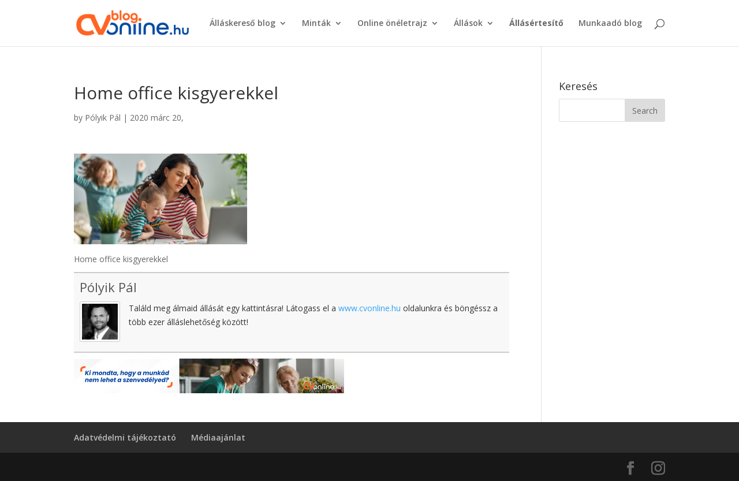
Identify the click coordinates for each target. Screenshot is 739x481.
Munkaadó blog (610, 23)
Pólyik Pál (103, 117)
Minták (316, 23)
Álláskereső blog (242, 23)
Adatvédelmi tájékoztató (125, 437)
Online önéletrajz (392, 23)
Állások (468, 23)
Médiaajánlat (218, 437)
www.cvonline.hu (369, 308)
